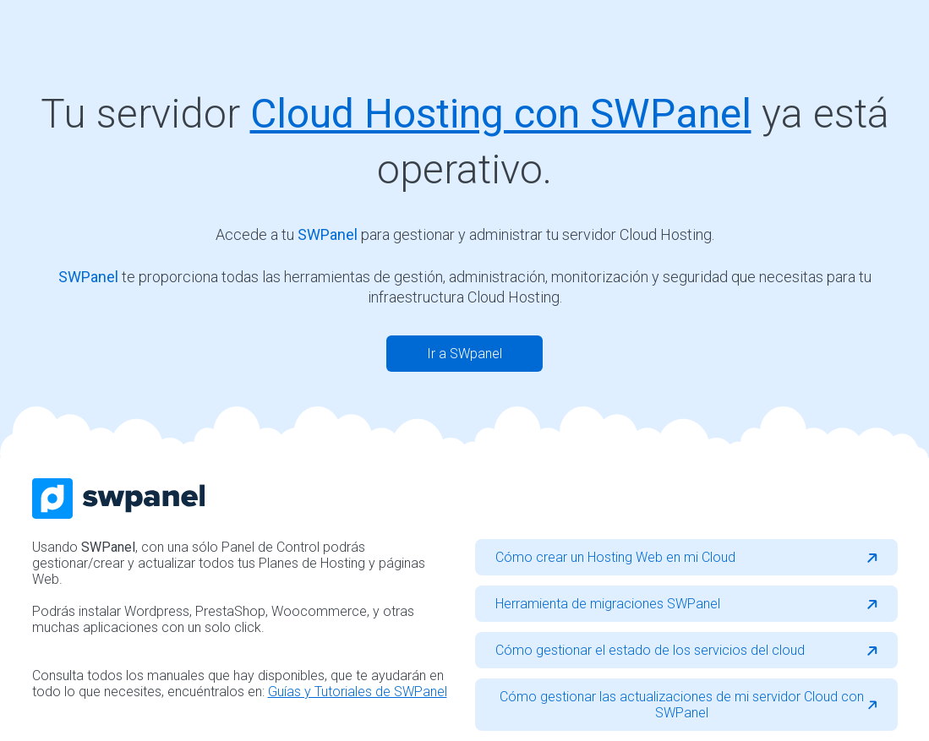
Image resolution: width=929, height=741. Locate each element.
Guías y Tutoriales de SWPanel (357, 692)
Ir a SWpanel (464, 354)
